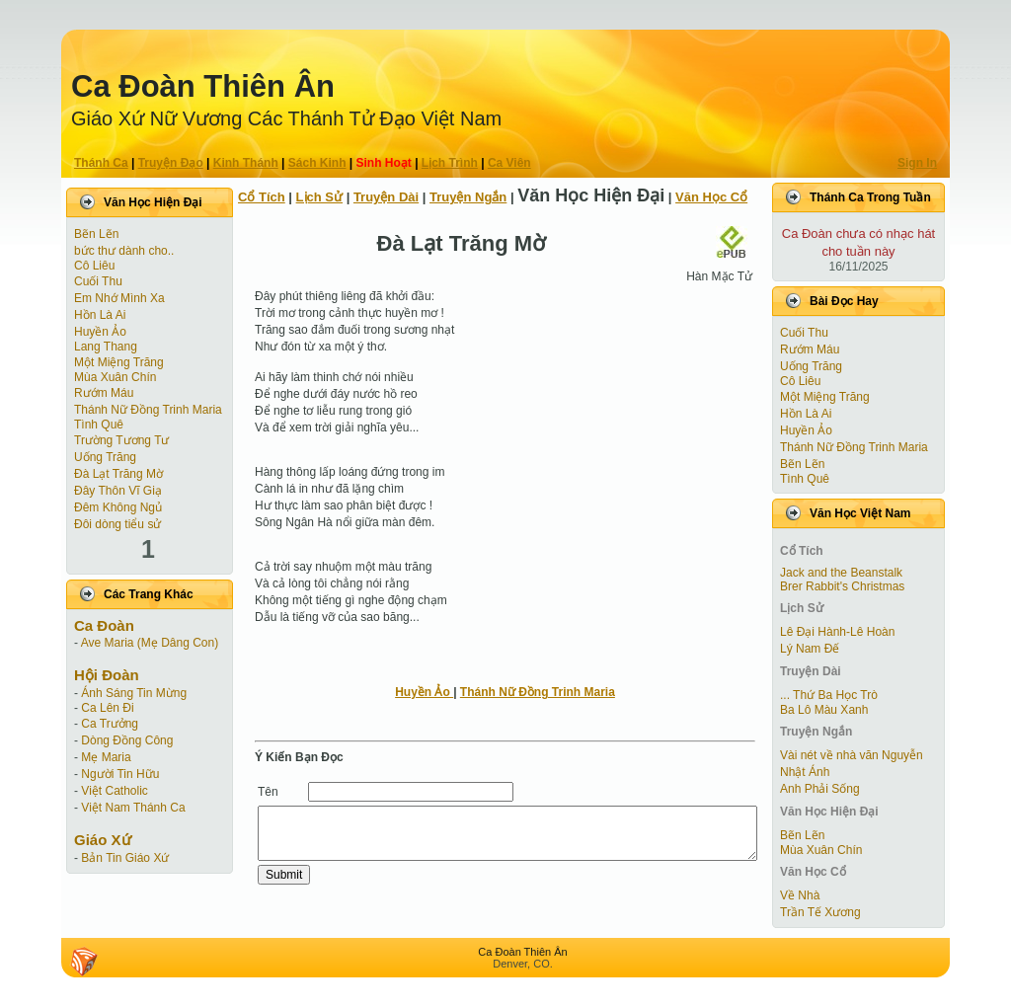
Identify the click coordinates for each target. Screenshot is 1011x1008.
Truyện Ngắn (467, 197)
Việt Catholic (114, 791)
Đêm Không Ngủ (118, 507)
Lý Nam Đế (809, 649)
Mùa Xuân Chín (115, 377)
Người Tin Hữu (120, 774)
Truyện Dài (386, 197)
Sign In (917, 163)
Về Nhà (799, 895)
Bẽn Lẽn (96, 234)
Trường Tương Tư (121, 440)
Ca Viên (509, 163)
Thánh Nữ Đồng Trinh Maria (148, 410)
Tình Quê (98, 424)
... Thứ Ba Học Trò (829, 695)
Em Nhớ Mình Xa (119, 298)
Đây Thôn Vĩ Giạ (118, 491)
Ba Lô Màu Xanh (824, 710)
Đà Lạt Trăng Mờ (118, 474)
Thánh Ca (101, 163)
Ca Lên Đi (107, 708)
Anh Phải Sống (820, 789)
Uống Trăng (105, 457)
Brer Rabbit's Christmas (842, 586)
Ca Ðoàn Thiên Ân (203, 86)
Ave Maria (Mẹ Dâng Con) (150, 643)
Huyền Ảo (100, 332)
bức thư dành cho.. (124, 251)
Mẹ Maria (105, 757)
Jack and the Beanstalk (841, 573)
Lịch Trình (450, 163)
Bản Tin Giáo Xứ (125, 858)
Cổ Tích (261, 197)
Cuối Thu (98, 281)
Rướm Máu (103, 393)
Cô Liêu (94, 265)
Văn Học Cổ (711, 197)
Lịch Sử (319, 197)
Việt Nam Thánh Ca (133, 807)
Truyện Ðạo (170, 163)
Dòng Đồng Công (127, 740)
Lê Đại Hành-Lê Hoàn (837, 632)
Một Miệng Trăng (119, 362)
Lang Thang (105, 346)
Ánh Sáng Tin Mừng (134, 693)
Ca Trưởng (109, 724)
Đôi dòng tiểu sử (117, 524)
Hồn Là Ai (99, 315)
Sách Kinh (317, 163)
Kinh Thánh (245, 163)
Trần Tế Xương (820, 912)
